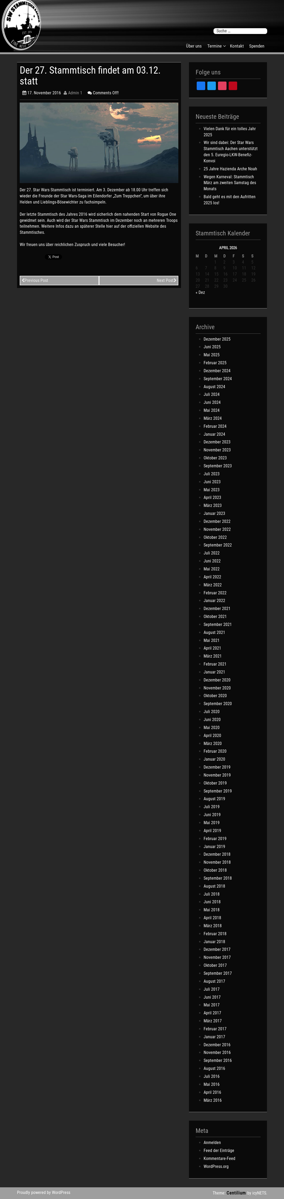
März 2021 (213, 656)
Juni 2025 (212, 346)
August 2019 (214, 798)
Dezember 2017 (217, 949)
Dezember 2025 (217, 339)
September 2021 (218, 624)
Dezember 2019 (217, 767)
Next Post (166, 280)
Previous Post (35, 280)
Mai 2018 (212, 909)
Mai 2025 (212, 354)
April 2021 (212, 648)
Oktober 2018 (215, 870)
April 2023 (212, 497)
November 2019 (217, 775)
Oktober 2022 (215, 537)
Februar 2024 (215, 426)
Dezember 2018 (217, 854)
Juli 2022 (212, 553)
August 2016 (214, 1068)
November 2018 (217, 862)
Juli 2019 (212, 806)
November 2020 (217, 687)
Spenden (256, 46)
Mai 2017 (212, 1004)
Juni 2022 (212, 561)
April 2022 (212, 576)
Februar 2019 (215, 838)
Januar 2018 (214, 941)
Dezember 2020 (217, 680)
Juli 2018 (212, 894)
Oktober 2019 (215, 783)
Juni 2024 (212, 402)
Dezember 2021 (217, 608)
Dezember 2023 (217, 441)
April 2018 (212, 917)
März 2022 (213, 584)
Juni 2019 (212, 814)
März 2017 (213, 1020)
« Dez (200, 292)
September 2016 (218, 1060)
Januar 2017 (214, 1036)
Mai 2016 (212, 1084)
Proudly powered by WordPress (43, 1192)
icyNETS (259, 1193)
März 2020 (213, 743)
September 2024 (218, 378)
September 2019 (218, 791)
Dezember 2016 (217, 1044)
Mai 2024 (212, 410)
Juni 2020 (212, 719)
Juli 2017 (212, 989)
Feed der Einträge (219, 1150)
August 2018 (214, 886)
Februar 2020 (215, 751)
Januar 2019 (214, 846)
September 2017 (218, 973)
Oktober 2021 (215, 616)
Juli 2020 (212, 711)
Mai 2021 (212, 640)
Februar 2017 (215, 1028)
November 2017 (217, 957)
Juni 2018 (212, 901)
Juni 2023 (212, 481)
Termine (214, 46)
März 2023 (213, 505)
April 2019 (212, 830)
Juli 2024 (212, 394)
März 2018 (213, 925)
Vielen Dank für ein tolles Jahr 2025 (230, 131)
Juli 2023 (212, 473)
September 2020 (218, 703)
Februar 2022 (215, 592)
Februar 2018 (215, 933)
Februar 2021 (215, 664)
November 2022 (217, 529)
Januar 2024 (214, 434)
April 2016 (212, 1092)
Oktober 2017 (215, 965)
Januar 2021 (214, 672)
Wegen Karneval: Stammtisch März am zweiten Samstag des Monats (230, 183)
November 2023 (217, 449)
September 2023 (218, 465)
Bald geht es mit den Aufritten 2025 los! (230, 199)
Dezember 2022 (217, 521)
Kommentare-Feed (219, 1158)
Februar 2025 (215, 362)
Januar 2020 (214, 759)
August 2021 (214, 632)
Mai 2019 (212, 822)
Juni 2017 (212, 997)
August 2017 (214, 981)
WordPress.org (216, 1166)
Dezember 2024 (217, 370)
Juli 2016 (212, 1076)
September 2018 (218, 878)
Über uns (194, 46)
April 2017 (212, 1012)
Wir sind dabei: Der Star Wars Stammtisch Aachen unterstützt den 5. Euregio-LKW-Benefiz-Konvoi (231, 151)
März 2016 (213, 1100)
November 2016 (217, 1052)
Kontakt (237, 46)
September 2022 (218, 545)
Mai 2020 (212, 727)
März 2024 (213, 418)
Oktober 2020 (215, 695)
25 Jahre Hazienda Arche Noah (230, 168)
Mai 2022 (212, 568)
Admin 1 (73, 92)
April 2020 (212, 735)
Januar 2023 (214, 513)
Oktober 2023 (215, 457)
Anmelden (212, 1142)
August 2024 (214, 386)
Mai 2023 (212, 489)
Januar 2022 (214, 600)
